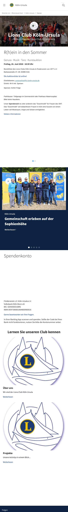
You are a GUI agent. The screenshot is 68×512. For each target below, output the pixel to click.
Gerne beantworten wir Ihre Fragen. (19, 314)
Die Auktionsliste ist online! (15, 76)
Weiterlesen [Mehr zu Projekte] (8, 462)
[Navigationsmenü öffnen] (4, 5)
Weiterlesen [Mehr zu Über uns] (8, 397)
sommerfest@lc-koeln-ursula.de (27, 81)
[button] (32, 161)
